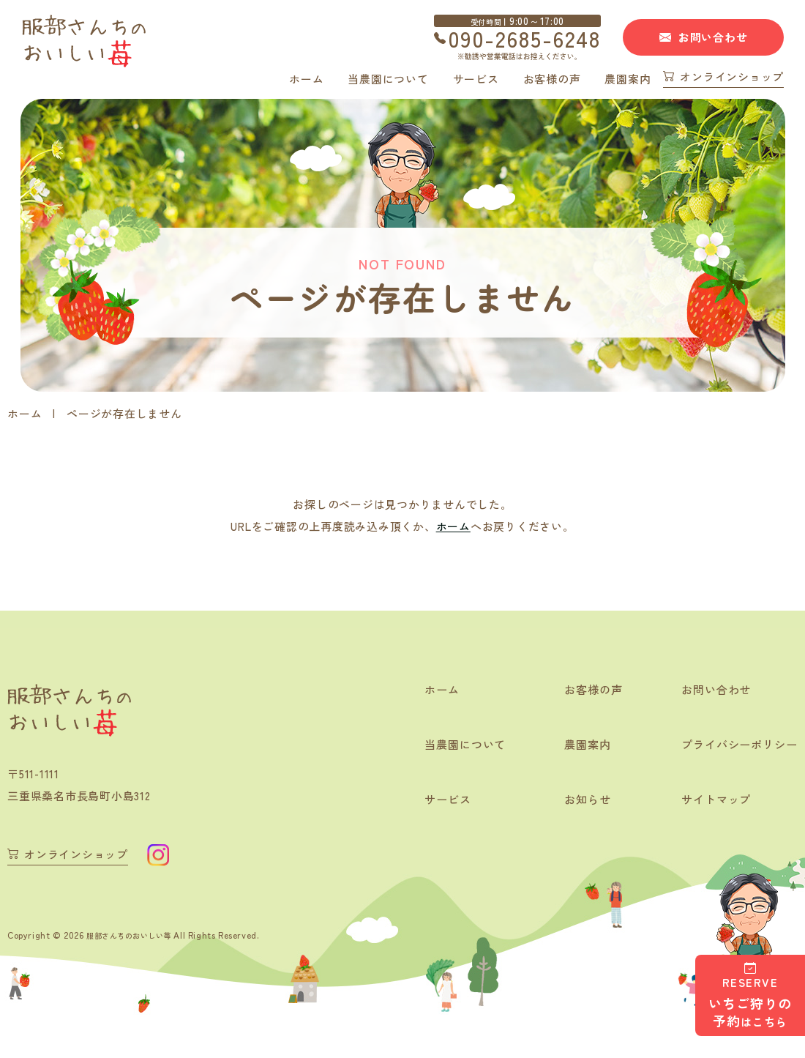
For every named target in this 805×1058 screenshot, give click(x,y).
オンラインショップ (732, 77)
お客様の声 (552, 78)
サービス (476, 78)
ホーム (306, 78)
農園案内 (627, 78)
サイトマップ (710, 801)
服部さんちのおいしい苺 (137, 934)
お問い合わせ (713, 37)
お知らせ (578, 801)
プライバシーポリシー (735, 745)
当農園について (388, 78)
